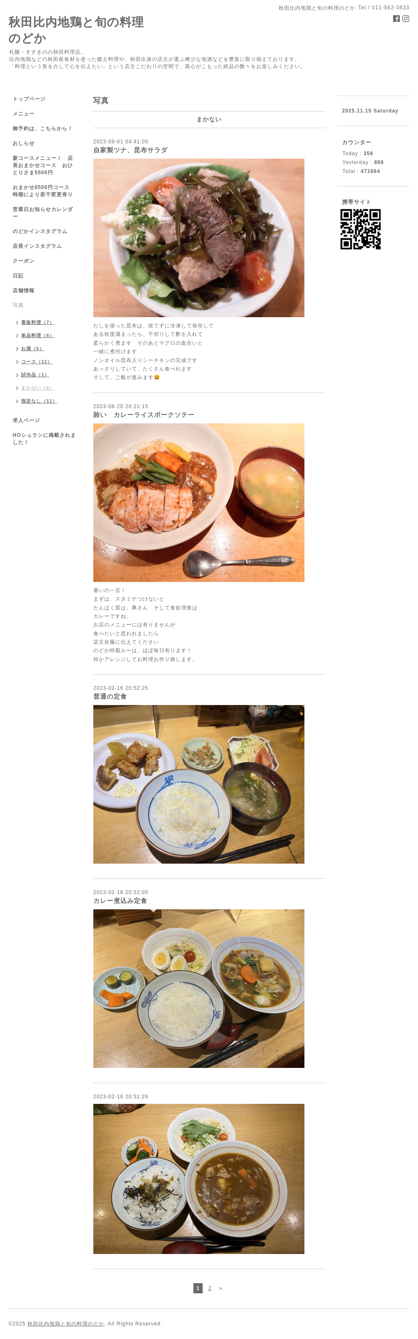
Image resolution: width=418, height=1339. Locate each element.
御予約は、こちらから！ (43, 129)
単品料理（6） (37, 335)
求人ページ (26, 420)
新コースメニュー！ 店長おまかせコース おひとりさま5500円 (43, 165)
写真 (18, 305)
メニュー (24, 114)
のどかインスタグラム (40, 231)
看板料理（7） (37, 322)
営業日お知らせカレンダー (43, 213)
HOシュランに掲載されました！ (44, 438)
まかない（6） (37, 387)
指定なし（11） (39, 400)
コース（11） (36, 361)
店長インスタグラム (37, 246)
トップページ (29, 99)
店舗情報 (24, 291)
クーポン (24, 261)
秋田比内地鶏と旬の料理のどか (65, 1324)
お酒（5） (32, 348)
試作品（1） (35, 374)
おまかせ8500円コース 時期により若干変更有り (44, 191)
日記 (18, 276)
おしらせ (24, 143)
